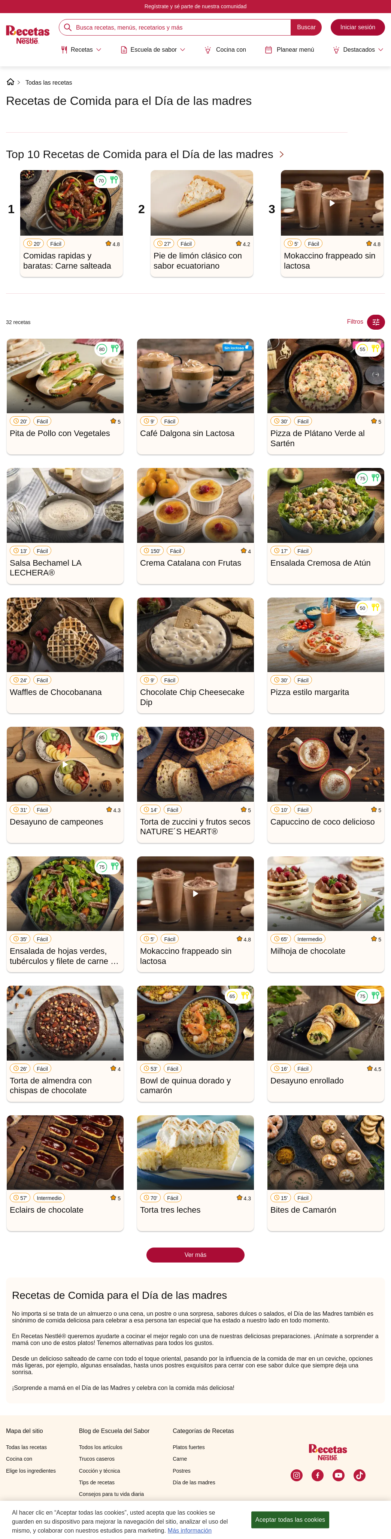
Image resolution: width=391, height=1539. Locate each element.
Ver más (196, 1255)
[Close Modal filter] (376, 322)
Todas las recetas (48, 82)
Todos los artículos (100, 1447)
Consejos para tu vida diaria (111, 1494)
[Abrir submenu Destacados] (358, 50)
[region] (195, 1520)
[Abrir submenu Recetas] (80, 50)
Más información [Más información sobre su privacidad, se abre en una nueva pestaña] (190, 1530)
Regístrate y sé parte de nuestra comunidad (195, 6)
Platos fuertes (189, 1447)
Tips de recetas (97, 1482)
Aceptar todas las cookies (290, 1520)
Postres (181, 1471)
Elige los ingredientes (31, 1471)
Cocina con (225, 50)
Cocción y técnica (99, 1471)
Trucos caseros (97, 1459)
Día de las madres (194, 1482)
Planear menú (289, 50)
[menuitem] (81, 52)
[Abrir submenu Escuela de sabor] (153, 50)
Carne (180, 1459)
